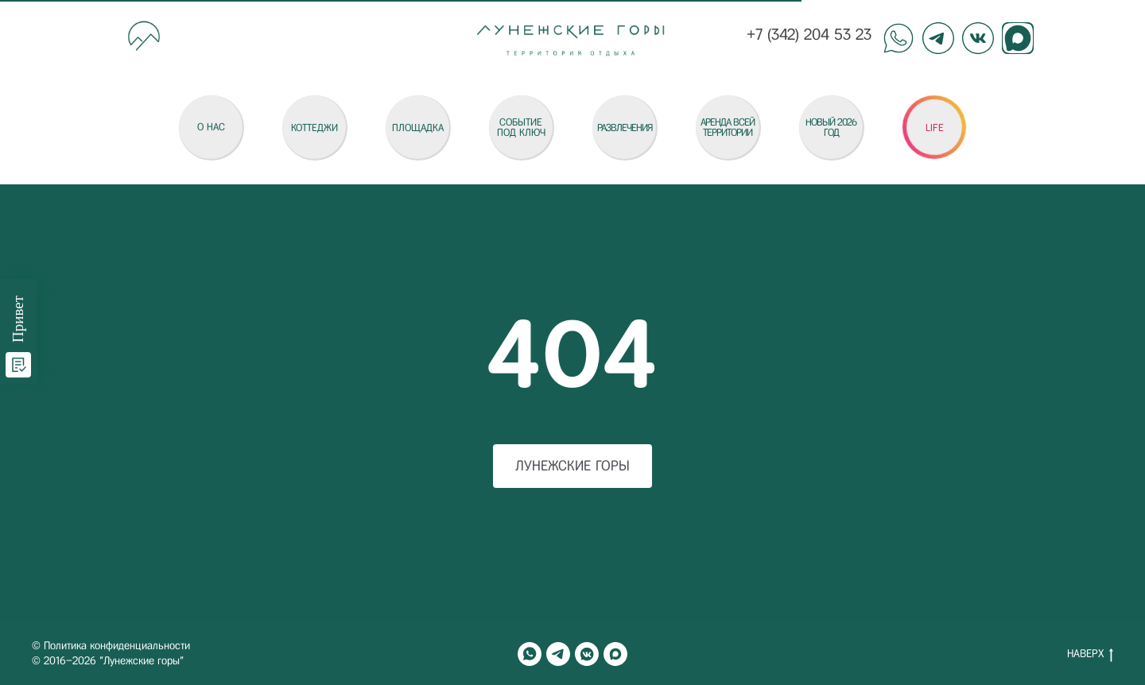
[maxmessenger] (615, 654)
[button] (934, 127)
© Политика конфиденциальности (111, 646)
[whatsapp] (529, 654)
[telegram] (558, 654)
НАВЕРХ (1090, 655)
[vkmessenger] (587, 654)
